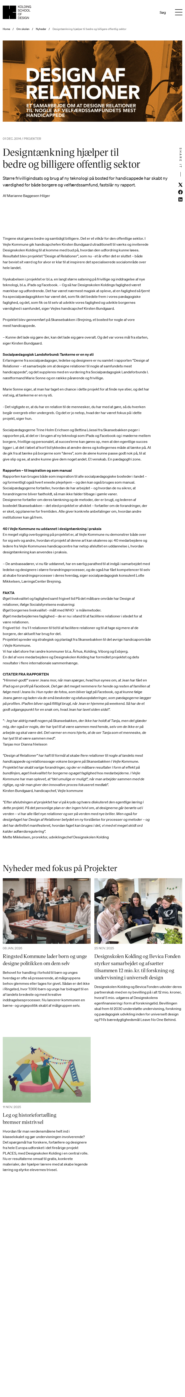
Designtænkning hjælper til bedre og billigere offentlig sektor (89, 29)
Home (6, 29)
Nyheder (41, 29)
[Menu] (178, 12)
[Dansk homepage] (17, 12)
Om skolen (22, 29)
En (148, 12)
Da (142, 12)
